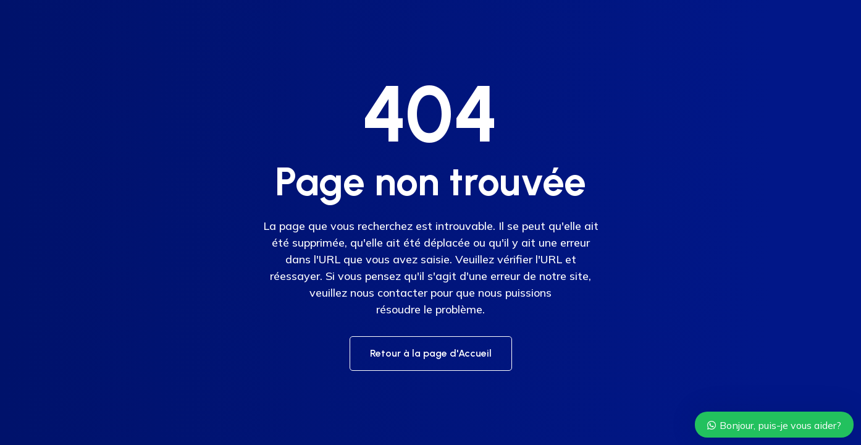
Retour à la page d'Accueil (431, 353)
